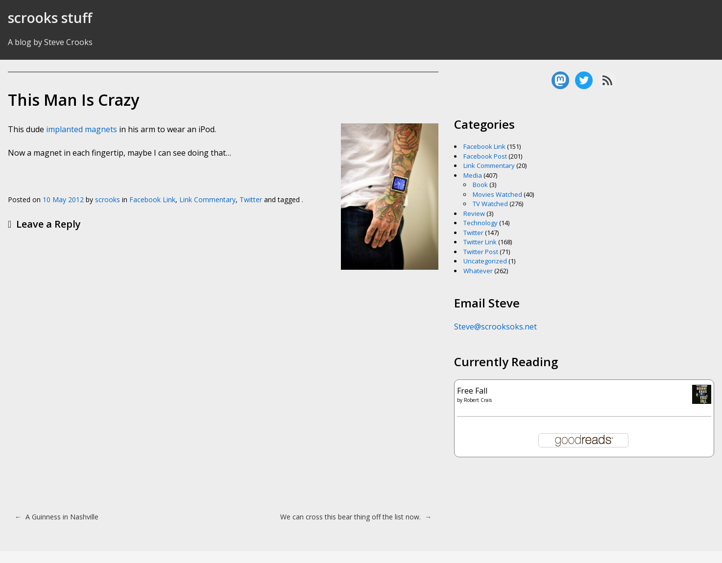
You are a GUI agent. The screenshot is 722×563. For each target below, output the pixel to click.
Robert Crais (478, 400)
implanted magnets (81, 129)
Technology (480, 222)
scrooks (107, 199)
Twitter (251, 199)
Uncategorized (485, 261)
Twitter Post (480, 251)
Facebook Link (152, 199)
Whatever (478, 270)
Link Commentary (207, 199)
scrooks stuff (50, 17)
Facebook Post (485, 156)
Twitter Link (480, 241)
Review (474, 213)
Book (480, 184)
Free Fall (472, 390)
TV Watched (490, 203)
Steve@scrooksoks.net (495, 326)
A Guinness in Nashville (56, 516)
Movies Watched (497, 194)
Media (472, 175)
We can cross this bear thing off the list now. (356, 516)
